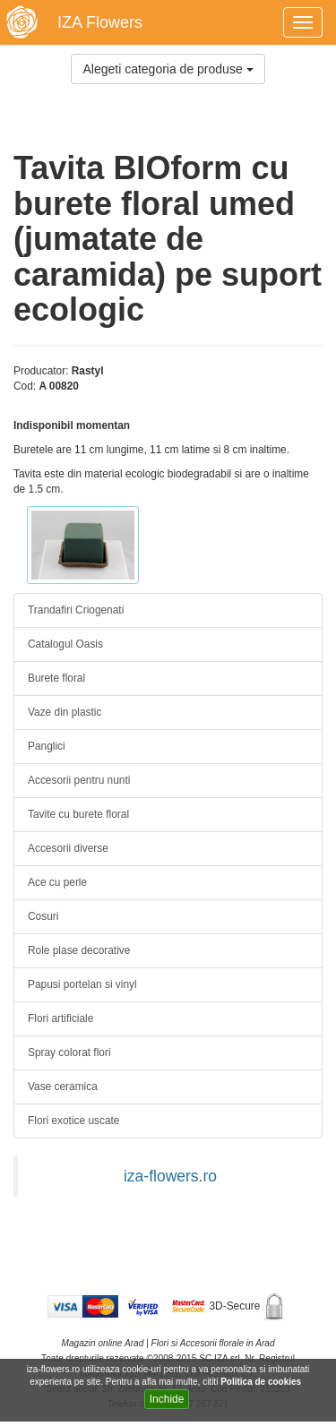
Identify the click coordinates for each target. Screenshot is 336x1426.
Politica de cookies (262, 1382)
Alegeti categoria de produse (167, 69)
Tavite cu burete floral (78, 814)
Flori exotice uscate (73, 1120)
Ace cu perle (57, 882)
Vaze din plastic (64, 712)
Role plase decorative (79, 950)
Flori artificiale (60, 1018)
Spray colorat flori (69, 1052)
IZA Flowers (99, 22)
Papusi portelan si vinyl (82, 984)
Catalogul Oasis (65, 644)
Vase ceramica (63, 1086)
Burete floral (56, 678)
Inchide (167, 1399)
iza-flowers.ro (170, 1176)
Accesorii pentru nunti (79, 780)
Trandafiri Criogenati (76, 610)
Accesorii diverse (68, 848)
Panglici (46, 746)
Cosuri (43, 916)
